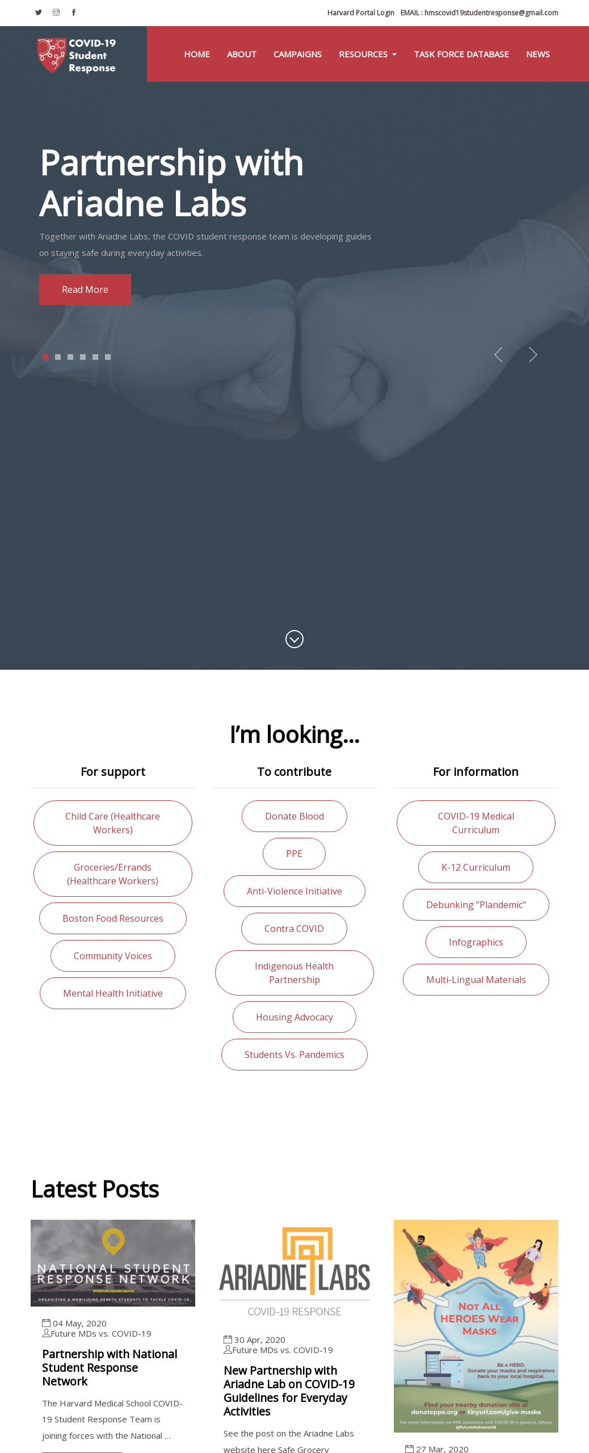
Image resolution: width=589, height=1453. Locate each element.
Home (197, 54)
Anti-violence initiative (294, 891)
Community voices (113, 956)
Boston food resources (112, 918)
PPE (294, 853)
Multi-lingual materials (476, 979)
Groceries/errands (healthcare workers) (112, 874)
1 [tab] (45, 357)
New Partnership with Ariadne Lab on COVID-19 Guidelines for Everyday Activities (291, 1391)
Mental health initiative (113, 993)
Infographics (476, 942)
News (538, 54)
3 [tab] (70, 357)
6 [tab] (108, 357)
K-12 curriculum (475, 867)
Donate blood (294, 816)
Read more (85, 289)
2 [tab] (58, 357)
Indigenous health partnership (294, 973)
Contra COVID (294, 928)
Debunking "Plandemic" (476, 904)
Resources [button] (364, 54)
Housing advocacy (294, 1017)
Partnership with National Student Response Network (112, 1367)
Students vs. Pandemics (294, 1054)
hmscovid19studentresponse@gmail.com (479, 13)
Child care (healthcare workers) (112, 823)
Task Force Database (461, 54)
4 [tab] (83, 357)
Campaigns (298, 54)
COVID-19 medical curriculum (476, 823)
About (241, 54)
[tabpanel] (294, 223)
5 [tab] (95, 357)
